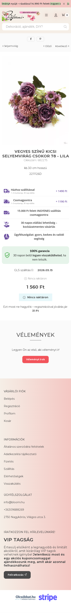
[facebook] (31, 39)
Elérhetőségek (13, 476)
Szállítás (9, 469)
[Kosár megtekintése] (65, 15)
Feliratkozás (17, 574)
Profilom (9, 413)
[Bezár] (64, 3)
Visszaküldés (12, 483)
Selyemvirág (11, 46)
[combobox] (35, 27)
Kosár (7, 421)
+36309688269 (14, 509)
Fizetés (8, 461)
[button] (46, 15)
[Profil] (56, 15)
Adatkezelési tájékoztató (20, 454)
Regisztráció (12, 406)
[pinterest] (40, 39)
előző (47, 46)
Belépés (9, 398)
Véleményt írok (35, 359)
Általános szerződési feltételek (24, 446)
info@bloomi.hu (14, 502)
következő (62, 46)
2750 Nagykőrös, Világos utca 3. (25, 517)
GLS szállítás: (24, 270)
